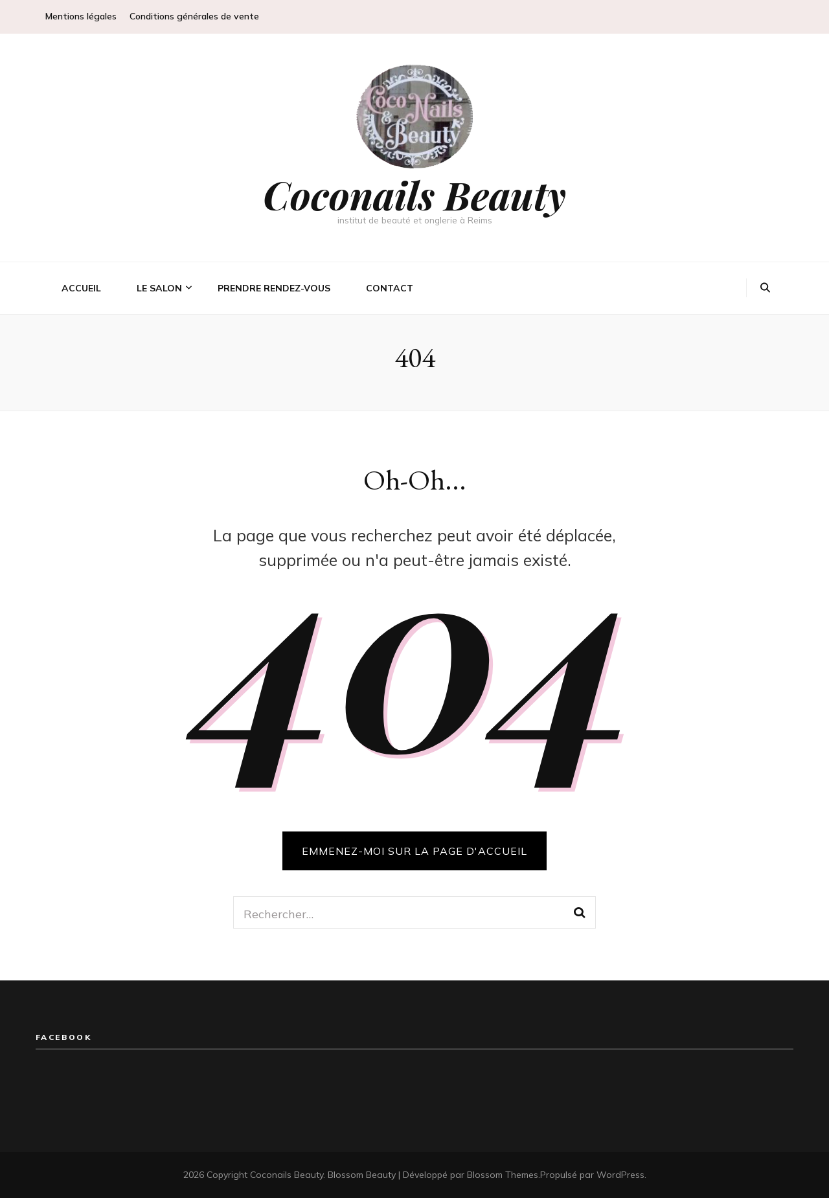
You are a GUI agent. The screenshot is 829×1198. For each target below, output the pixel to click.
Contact (389, 288)
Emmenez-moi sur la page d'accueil (414, 850)
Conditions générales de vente (194, 16)
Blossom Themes (502, 1175)
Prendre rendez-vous (274, 288)
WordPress (620, 1175)
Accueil (81, 288)
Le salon (159, 288)
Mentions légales (81, 16)
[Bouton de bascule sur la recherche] (765, 288)
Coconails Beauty (414, 194)
